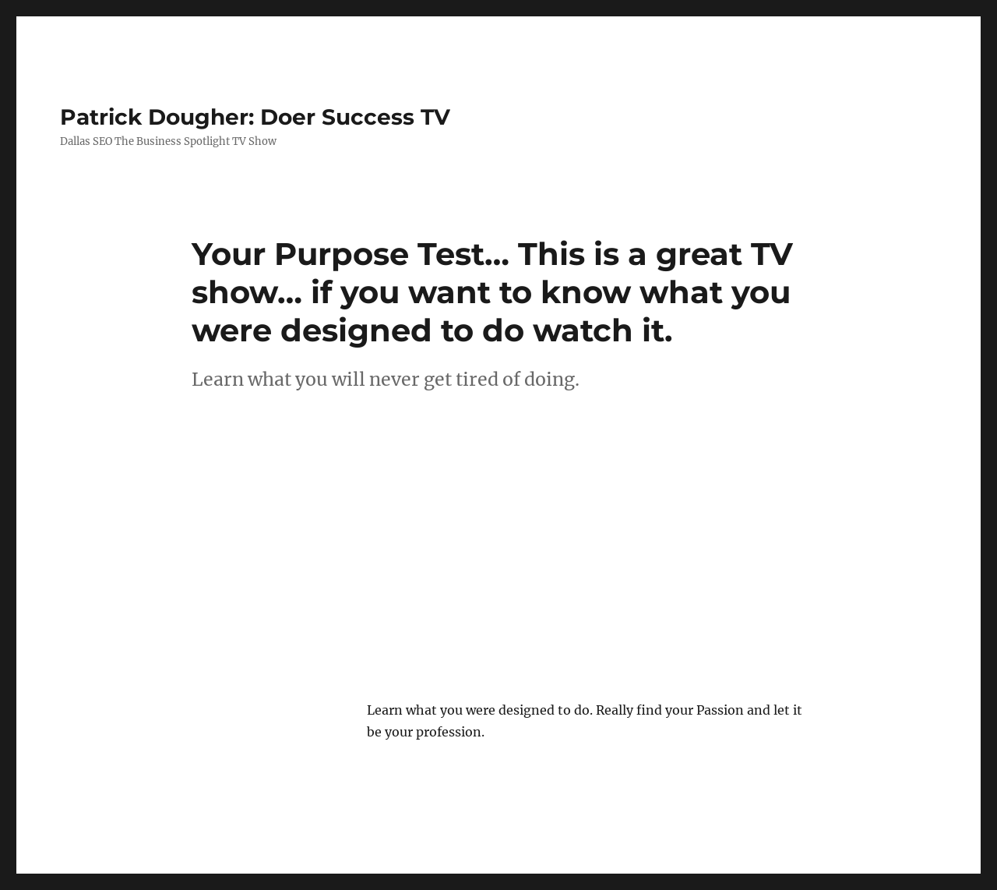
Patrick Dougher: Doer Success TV (255, 117)
